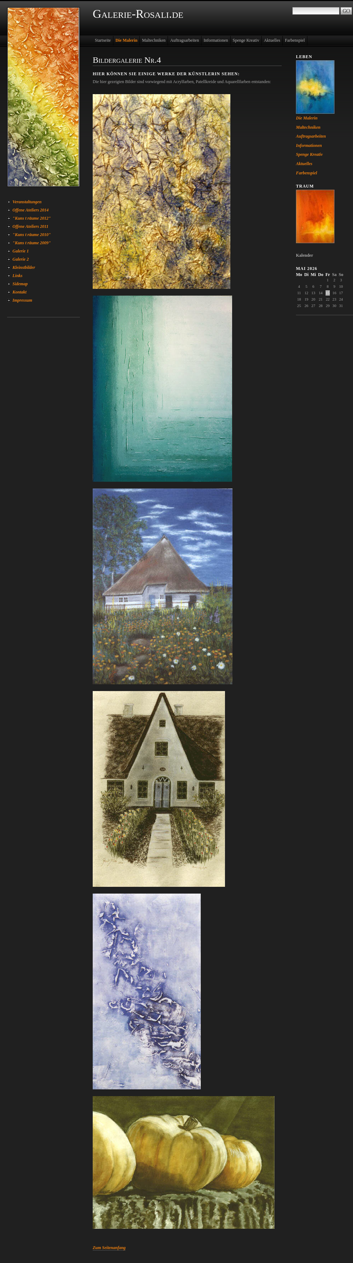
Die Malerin (127, 40)
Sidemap (20, 283)
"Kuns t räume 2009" (31, 242)
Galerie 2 (20, 259)
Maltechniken (153, 40)
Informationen (216, 40)
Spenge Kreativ (246, 40)
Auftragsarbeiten (184, 40)
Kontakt (19, 292)
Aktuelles (272, 40)
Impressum (22, 300)
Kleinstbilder (23, 267)
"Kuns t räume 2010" (31, 234)
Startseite (103, 40)
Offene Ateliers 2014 (30, 210)
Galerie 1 (20, 251)
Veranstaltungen (26, 201)
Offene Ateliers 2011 (30, 226)
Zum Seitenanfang (109, 1247)
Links (17, 275)
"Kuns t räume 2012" (31, 218)
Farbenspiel (295, 40)
